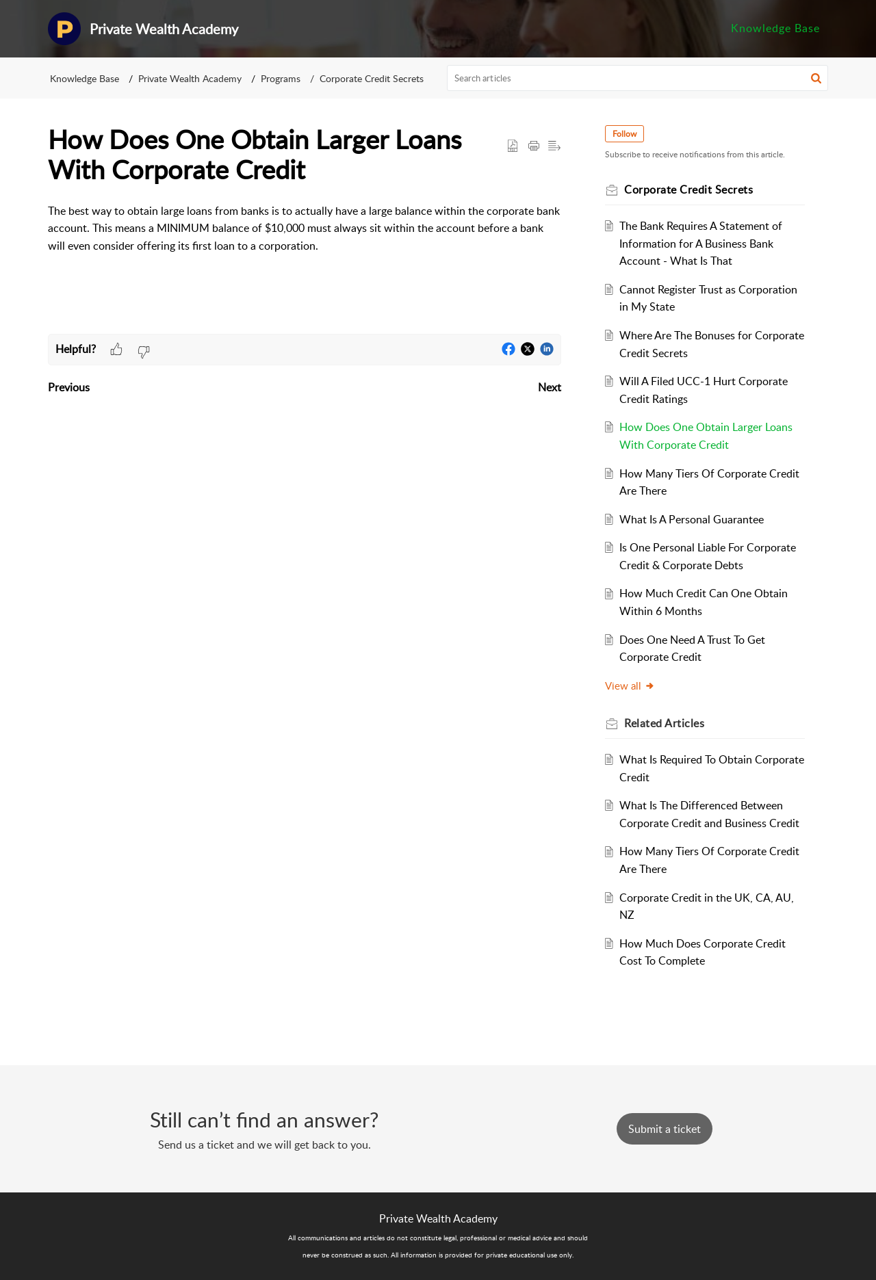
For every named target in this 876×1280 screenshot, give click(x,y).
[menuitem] (775, 28)
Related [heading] (664, 723)
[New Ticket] (664, 1128)
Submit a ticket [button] (664, 1128)
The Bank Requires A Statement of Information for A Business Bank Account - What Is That (700, 243)
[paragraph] (304, 237)
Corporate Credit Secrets (372, 78)
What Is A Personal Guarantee (691, 519)
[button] (816, 78)
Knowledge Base (775, 28)
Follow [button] (624, 134)
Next (549, 387)
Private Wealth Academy (190, 78)
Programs (280, 78)
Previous (69, 387)
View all (630, 685)
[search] (638, 78)
